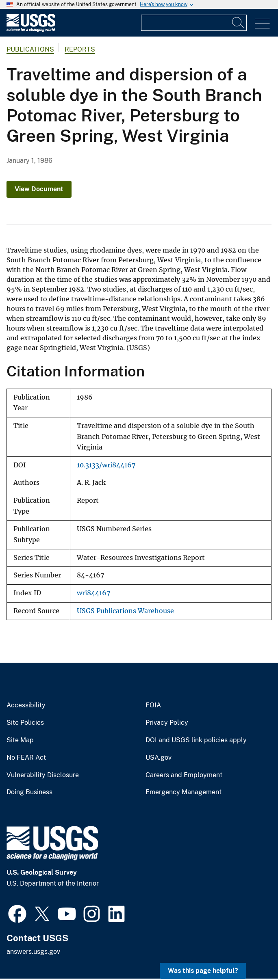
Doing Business (29, 792)
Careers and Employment (184, 775)
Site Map (20, 740)
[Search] (238, 23)
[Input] (194, 23)
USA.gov (159, 757)
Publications (30, 49)
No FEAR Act (26, 757)
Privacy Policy (167, 722)
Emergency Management (184, 792)
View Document (39, 189)
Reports (80, 49)
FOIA (153, 705)
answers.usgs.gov (33, 951)
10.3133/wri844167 (106, 465)
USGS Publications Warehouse (125, 611)
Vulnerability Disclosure (43, 775)
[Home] (31, 30)
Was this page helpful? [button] (203, 971)
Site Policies (25, 722)
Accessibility (26, 705)
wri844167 (93, 593)
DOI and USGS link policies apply (196, 740)
